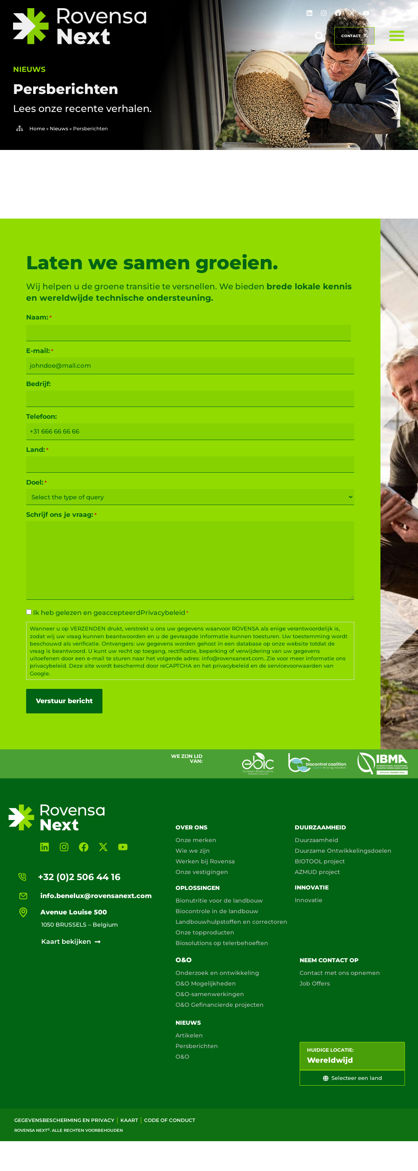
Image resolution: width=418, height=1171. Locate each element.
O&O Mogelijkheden (206, 983)
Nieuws (59, 128)
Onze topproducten (205, 932)
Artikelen (189, 1035)
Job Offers (315, 983)
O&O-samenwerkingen (210, 994)
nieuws (29, 69)
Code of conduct (169, 1120)
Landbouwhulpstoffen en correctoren (231, 921)
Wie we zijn (193, 850)
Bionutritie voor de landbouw (219, 900)
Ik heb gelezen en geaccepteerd (110, 613)
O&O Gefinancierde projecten (220, 1004)
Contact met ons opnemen (340, 973)
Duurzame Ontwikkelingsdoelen (343, 850)
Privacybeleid (162, 613)
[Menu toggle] (397, 35)
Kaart (129, 1120)
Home (37, 128)
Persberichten (197, 1046)
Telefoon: (41, 416)
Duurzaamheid (320, 827)
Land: (37, 450)
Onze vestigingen (202, 872)
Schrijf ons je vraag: (61, 515)
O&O (184, 960)
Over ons (191, 827)
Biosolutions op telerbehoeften (222, 943)
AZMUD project (317, 872)
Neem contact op (329, 960)
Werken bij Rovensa (205, 861)
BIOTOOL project (320, 861)
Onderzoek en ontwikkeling (217, 973)
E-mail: (39, 351)
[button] (319, 36)
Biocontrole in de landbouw (217, 911)
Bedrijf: (38, 384)
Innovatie (312, 887)
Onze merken (196, 840)
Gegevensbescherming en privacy (64, 1120)
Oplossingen (198, 888)
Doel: (36, 482)
